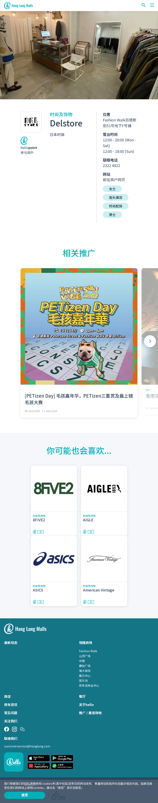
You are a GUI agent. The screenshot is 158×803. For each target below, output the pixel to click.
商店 (7, 696)
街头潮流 (115, 197)
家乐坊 (83, 680)
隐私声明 (30, 783)
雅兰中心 (85, 676)
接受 (24, 795)
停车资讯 (10, 704)
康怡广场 (85, 666)
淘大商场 (85, 671)
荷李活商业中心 (89, 685)
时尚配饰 (115, 206)
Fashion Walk (88, 651)
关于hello (86, 704)
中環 (82, 661)
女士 (112, 188)
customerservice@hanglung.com (27, 746)
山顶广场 (85, 656)
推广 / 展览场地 (90, 712)
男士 (112, 214)
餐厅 (82, 696)
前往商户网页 (114, 179)
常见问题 (10, 712)
